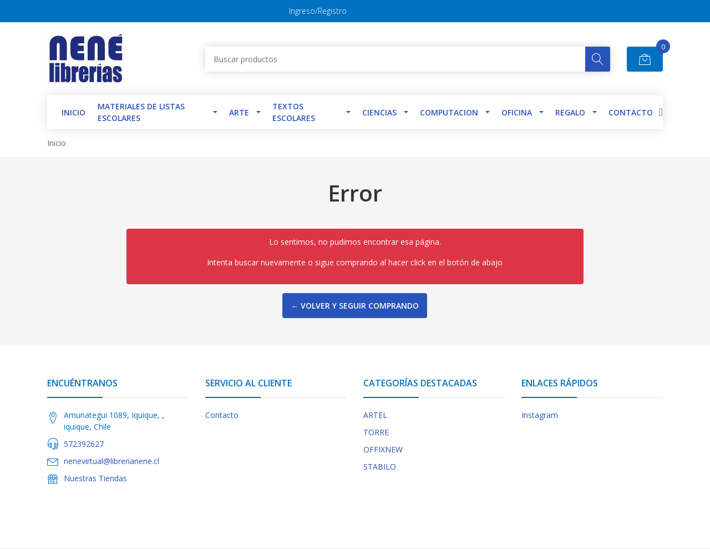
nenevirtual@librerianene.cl (111, 461)
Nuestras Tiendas (95, 478)
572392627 (84, 444)
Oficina (516, 112)
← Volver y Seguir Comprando (355, 305)
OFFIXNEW (383, 449)
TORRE (376, 432)
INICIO (73, 112)
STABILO (379, 466)
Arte (239, 112)
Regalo (570, 112)
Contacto (630, 112)
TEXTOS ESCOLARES (293, 112)
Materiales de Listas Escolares (141, 112)
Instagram (539, 415)
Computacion (449, 112)
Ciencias (379, 112)
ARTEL (375, 415)
